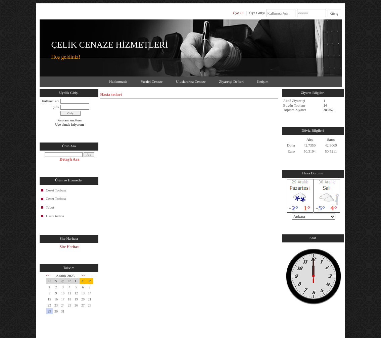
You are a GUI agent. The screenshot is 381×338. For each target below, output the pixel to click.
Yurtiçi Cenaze (151, 81)
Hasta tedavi (55, 216)
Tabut (50, 207)
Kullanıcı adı (50, 101)
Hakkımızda (118, 81)
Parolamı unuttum (69, 120)
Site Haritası (69, 246)
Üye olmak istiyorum (69, 124)
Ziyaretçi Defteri (231, 81)
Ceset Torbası (56, 190)
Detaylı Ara (70, 159)
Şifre (56, 107)
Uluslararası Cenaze (190, 81)
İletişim (263, 81)
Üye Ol (238, 13)
